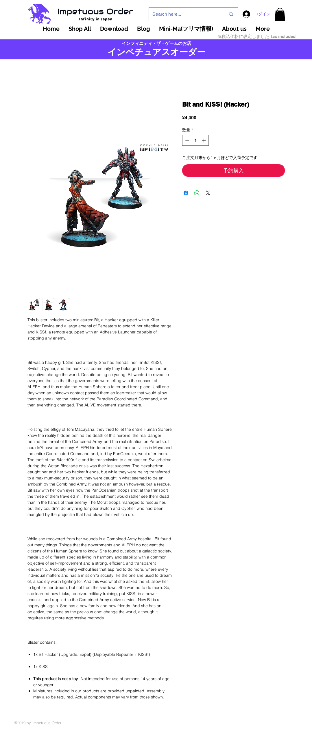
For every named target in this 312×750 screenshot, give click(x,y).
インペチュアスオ (143, 52)
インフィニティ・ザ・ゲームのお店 (156, 43)
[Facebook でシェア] (185, 192)
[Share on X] (207, 192)
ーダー (192, 52)
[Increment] (204, 140)
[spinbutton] (195, 140)
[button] (279, 14)
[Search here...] (184, 14)
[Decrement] (186, 140)
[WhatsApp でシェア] (196, 192)
